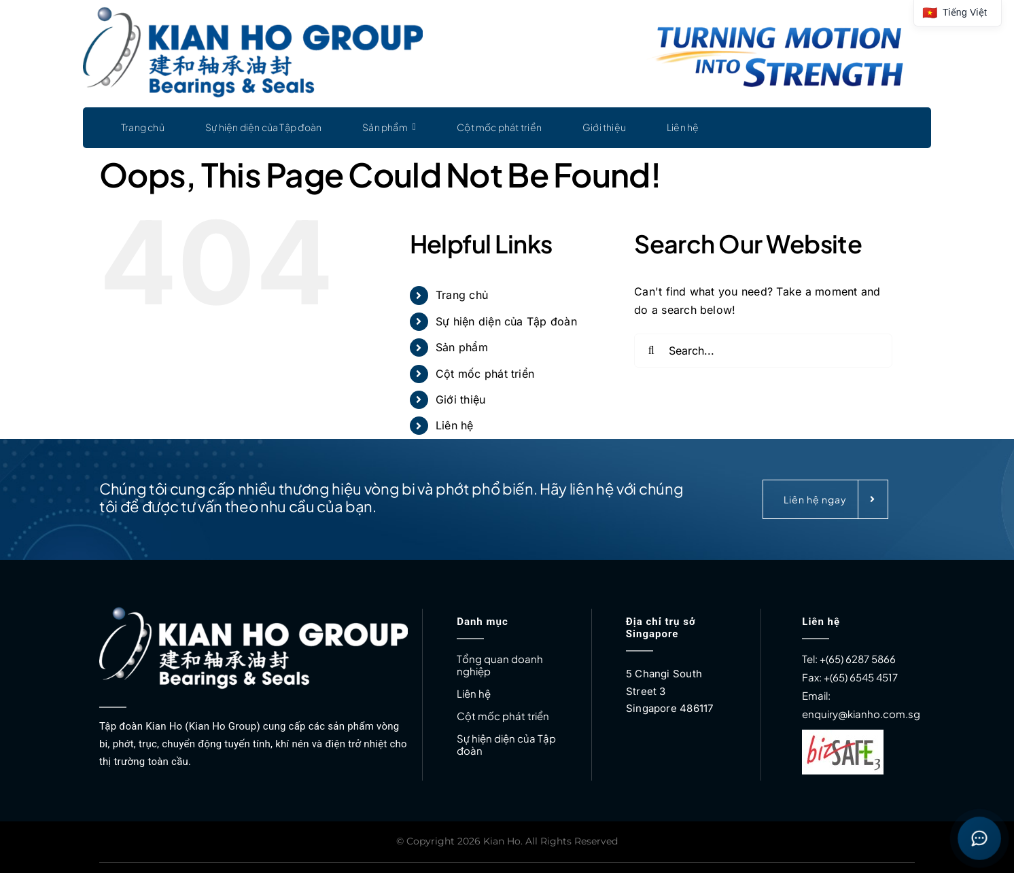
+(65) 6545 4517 (860, 677)
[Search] (651, 351)
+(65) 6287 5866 (858, 658)
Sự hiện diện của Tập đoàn (506, 321)
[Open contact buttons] (979, 838)
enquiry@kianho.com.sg (861, 713)
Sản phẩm (462, 347)
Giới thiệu (460, 399)
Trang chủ (462, 295)
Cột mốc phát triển (485, 373)
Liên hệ (455, 425)
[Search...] (763, 351)
